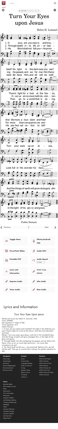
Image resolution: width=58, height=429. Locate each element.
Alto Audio (41, 281)
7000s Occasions (44, 380)
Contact (24, 362)
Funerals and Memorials (9, 408)
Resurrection (6, 397)
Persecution (6, 401)
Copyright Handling (26, 369)
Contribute (24, 380)
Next (46, 227)
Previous (7, 227)
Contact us (24, 383)
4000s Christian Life (45, 374)
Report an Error (25, 378)
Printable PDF (15, 259)
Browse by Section (8, 374)
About (23, 365)
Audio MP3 (41, 251)
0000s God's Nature (45, 365)
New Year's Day (7, 422)
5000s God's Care (44, 376)
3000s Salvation (43, 371)
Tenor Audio (15, 289)
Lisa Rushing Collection (9, 406)
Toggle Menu (15, 239)
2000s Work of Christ (45, 369)
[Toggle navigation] (55, 3)
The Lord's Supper (8, 399)
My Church (6, 369)
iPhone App (6, 365)
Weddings (6, 410)
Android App (6, 367)
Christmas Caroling (8, 417)
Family (5, 413)
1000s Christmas (44, 367)
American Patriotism (8, 415)
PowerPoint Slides (17, 251)
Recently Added (7, 390)
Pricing (23, 374)
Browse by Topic (7, 376)
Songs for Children (8, 403)
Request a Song (25, 376)
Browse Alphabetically (9, 371)
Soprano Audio (16, 281)
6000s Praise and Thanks (46, 378)
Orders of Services (26, 371)
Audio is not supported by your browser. (29, 11)
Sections (42, 362)
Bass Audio (41, 289)
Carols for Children (8, 419)
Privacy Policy (25, 367)
